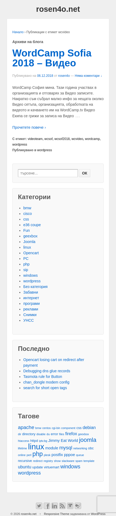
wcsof (48, 139)
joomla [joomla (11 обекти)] (87, 440)
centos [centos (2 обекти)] (46, 428)
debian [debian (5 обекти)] (89, 427)
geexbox (30, 236)
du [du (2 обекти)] (48, 434)
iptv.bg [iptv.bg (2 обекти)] (43, 440)
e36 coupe (32, 225)
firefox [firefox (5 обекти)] (71, 433)
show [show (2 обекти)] (57, 460)
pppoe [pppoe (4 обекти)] (69, 455)
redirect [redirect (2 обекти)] (38, 460)
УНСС (28, 320)
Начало (18, 32)
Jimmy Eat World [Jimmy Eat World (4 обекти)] (63, 440)
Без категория (35, 286)
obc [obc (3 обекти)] (91, 448)
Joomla (29, 242)
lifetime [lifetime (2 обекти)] (22, 448)
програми (31, 303)
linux (27, 247)
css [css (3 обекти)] (78, 428)
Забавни (30, 292)
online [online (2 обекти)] (21, 455)
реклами (30, 309)
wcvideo (77, 139)
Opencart (31, 253)
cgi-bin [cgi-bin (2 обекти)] (56, 428)
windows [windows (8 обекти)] (70, 466)
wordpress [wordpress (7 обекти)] (29, 473)
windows (30, 275)
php (26, 264)
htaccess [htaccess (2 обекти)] (23, 440)
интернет (31, 298)
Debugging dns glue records (46, 371)
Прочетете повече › (29, 127)
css (26, 219)
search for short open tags (45, 388)
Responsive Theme (56, 513)
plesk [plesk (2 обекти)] (47, 455)
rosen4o (64, 76)
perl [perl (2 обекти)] (29, 455)
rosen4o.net (58, 9)
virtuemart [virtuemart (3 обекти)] (51, 467)
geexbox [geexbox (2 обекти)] (83, 434)
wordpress (19, 144)
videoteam (35, 139)
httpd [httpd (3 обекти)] (34, 441)
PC (25, 258)
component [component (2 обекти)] (68, 428)
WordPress (98, 513)
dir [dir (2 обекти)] (19, 434)
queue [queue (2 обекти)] (80, 455)
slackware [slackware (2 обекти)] (68, 460)
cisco (27, 213)
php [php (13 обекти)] (37, 454)
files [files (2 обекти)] (61, 434)
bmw (27, 208)
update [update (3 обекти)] (37, 467)
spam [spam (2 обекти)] (79, 460)
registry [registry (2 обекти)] (48, 460)
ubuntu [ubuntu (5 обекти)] (24, 466)
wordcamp (92, 139)
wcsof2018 (62, 139)
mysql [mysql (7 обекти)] (65, 447)
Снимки (29, 315)
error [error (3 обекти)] (54, 434)
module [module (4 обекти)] (51, 448)
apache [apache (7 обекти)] (26, 427)
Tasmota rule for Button (42, 376)
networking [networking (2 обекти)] (80, 448)
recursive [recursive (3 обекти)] (25, 461)
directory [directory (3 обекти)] (28, 434)
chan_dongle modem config (46, 382)
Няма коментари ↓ (88, 76)
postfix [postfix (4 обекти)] (57, 455)
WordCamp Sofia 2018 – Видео (51, 58)
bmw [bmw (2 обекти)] (38, 428)
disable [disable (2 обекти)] (41, 434)
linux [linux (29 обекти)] (36, 446)
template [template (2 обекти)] (88, 460)
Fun (26, 230)
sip (25, 270)
